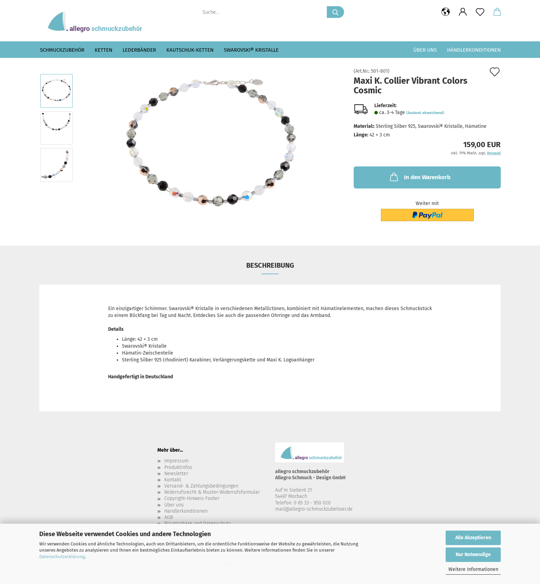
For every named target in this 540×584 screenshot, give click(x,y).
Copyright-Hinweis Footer (191, 498)
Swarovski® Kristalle (251, 50)
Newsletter (176, 474)
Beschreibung (270, 265)
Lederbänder (139, 50)
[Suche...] (335, 12)
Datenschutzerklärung (62, 556)
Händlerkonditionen (474, 50)
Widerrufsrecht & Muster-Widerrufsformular (212, 492)
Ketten (103, 50)
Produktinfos (178, 467)
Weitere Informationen (473, 569)
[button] (445, 12)
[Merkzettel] (480, 12)
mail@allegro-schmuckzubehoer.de (314, 509)
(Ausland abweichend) (425, 113)
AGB (168, 517)
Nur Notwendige (473, 554)
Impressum (176, 461)
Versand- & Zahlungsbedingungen (201, 486)
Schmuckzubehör (62, 50)
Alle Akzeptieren (473, 538)
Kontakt (172, 480)
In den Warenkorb (419, 176)
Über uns (425, 50)
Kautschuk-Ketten (190, 50)
